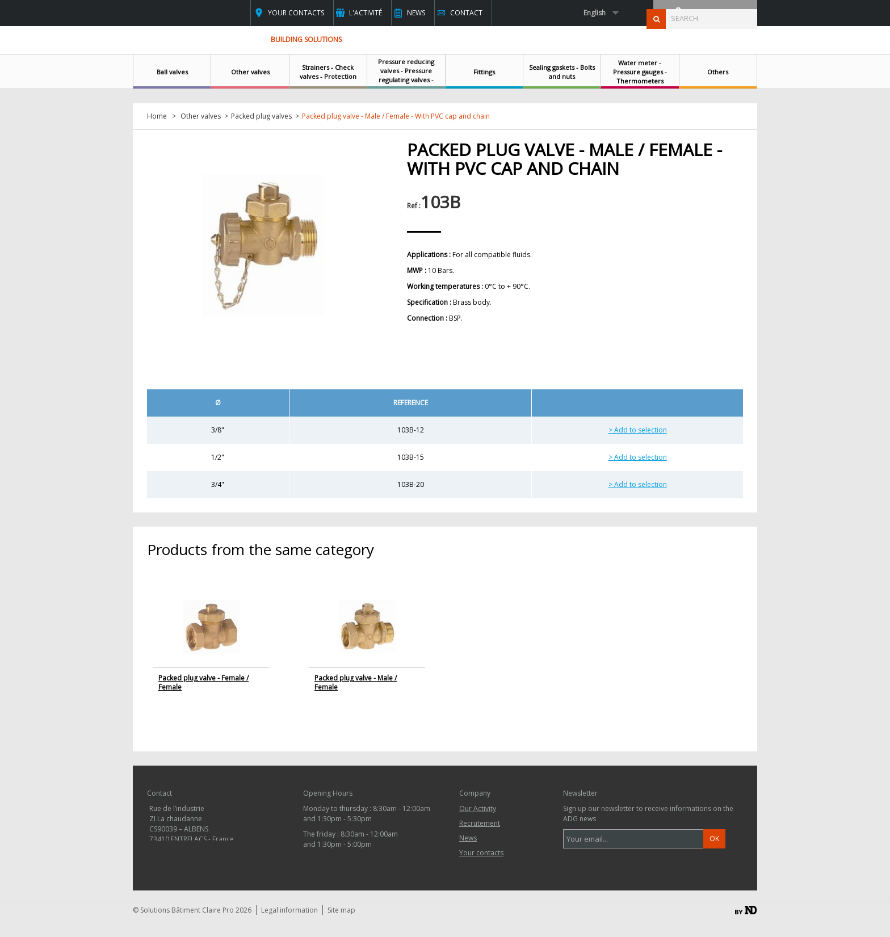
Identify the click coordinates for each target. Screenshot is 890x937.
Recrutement (479, 823)
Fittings (484, 72)
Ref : (414, 206)
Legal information (289, 929)
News (416, 13)
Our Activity (477, 808)
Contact (466, 13)
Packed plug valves (261, 116)
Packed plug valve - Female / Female (203, 682)
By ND (745, 929)
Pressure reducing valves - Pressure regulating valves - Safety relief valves (406, 75)
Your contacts (296, 13)
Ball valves (172, 72)
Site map (341, 929)
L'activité (365, 13)
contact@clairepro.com (206, 870)
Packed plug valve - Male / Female (355, 682)
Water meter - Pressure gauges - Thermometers (640, 71)
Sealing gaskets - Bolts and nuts (562, 72)
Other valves (250, 72)
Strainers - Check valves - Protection (328, 72)
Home (157, 116)
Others (717, 72)
